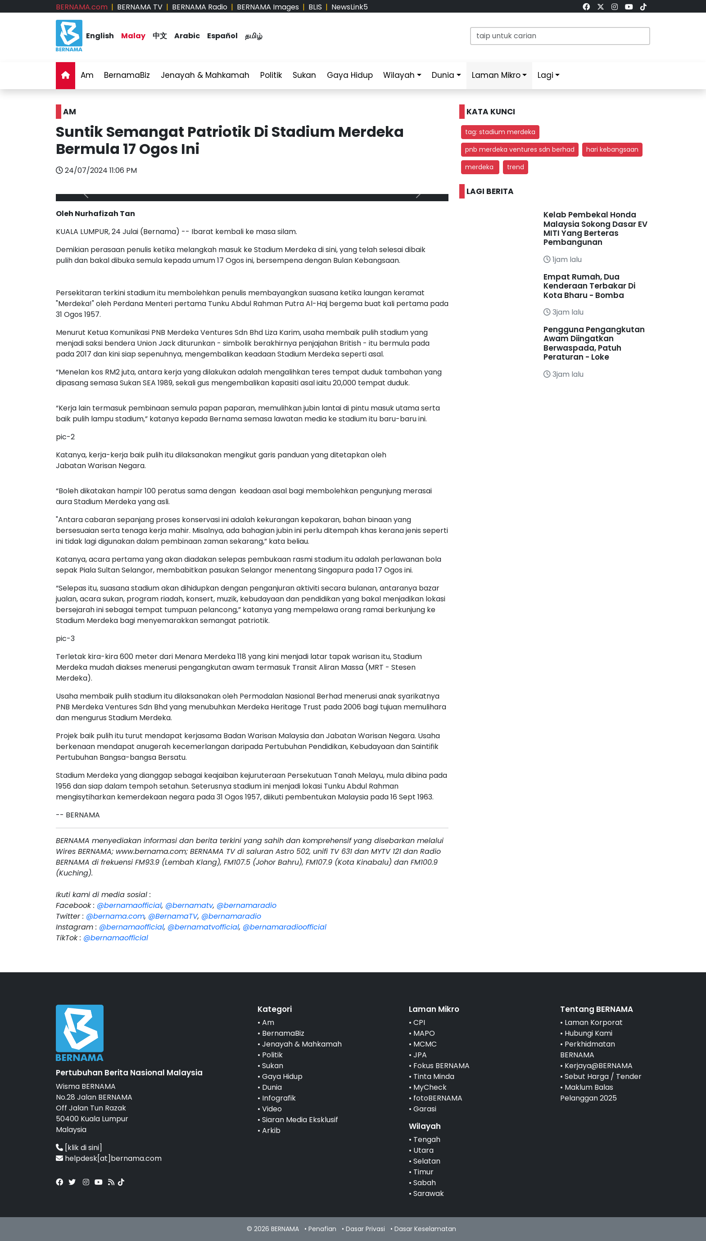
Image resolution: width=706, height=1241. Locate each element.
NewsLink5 (349, 7)
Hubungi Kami (588, 1033)
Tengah (426, 1139)
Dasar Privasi (365, 1228)
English (100, 36)
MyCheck (430, 1087)
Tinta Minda (433, 1076)
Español (222, 36)
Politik (271, 75)
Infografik (279, 1098)
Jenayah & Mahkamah (205, 75)
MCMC (425, 1044)
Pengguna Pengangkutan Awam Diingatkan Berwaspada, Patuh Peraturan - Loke (594, 343)
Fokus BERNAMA (441, 1065)
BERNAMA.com (82, 7)
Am (87, 75)
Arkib (271, 1130)
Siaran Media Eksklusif (300, 1120)
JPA (420, 1055)
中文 (160, 36)
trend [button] (515, 166)
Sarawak (428, 1193)
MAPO (424, 1033)
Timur (423, 1172)
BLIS (315, 7)
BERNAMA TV (140, 7)
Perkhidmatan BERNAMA (587, 1049)
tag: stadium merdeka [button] (500, 131)
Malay (133, 36)
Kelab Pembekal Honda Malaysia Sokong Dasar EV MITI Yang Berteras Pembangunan (595, 228)
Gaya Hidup (350, 75)
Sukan (304, 75)
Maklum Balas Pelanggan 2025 (588, 1092)
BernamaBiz (127, 75)
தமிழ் (253, 36)
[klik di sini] (83, 1147)
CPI (419, 1022)
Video (272, 1109)
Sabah (424, 1183)
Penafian (322, 1228)
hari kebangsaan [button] (612, 149)
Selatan (426, 1161)
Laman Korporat (594, 1022)
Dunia (443, 75)
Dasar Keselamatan (425, 1228)
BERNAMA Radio (199, 7)
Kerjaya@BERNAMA (599, 1065)
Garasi (424, 1109)
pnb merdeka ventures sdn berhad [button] (520, 149)
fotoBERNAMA (437, 1098)
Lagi (545, 75)
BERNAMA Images (268, 7)
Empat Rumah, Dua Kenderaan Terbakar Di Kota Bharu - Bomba (589, 286)
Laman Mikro (496, 75)
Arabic (187, 36)
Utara (423, 1150)
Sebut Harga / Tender (603, 1076)
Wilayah (399, 75)
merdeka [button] (480, 166)
